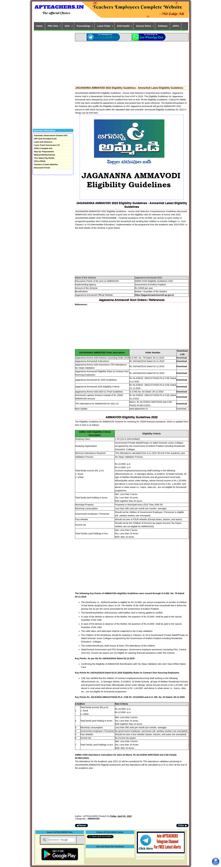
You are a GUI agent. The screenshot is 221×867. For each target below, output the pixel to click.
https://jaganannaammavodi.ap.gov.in (154, 295)
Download (182, 358)
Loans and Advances (43, 142)
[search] (62, 840)
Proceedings (83, 26)
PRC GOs (53, 26)
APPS (176, 26)
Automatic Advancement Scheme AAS (50, 135)
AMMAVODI (93, 818)
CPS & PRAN (39, 161)
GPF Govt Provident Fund (45, 139)
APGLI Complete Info (43, 148)
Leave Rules (104, 26)
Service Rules (143, 26)
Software (162, 26)
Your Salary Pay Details (44, 158)
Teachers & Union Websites (46, 164)
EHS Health (123, 26)
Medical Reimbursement (44, 155)
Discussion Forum (42, 168)
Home (39, 26)
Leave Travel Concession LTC (47, 145)
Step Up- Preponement (44, 152)
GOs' (67, 26)
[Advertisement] (131, 62)
